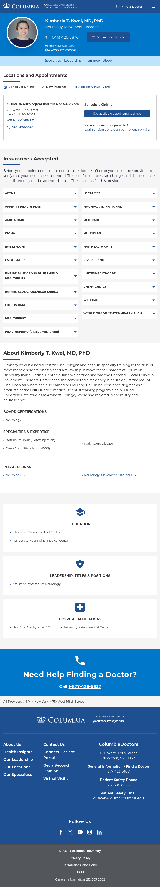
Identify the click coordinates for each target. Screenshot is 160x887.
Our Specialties (17, 775)
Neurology (13, 475)
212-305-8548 (119, 785)
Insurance (92, 61)
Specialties (52, 61)
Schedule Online (108, 37)
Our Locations (16, 767)
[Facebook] (61, 832)
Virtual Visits (55, 779)
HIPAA (80, 872)
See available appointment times (117, 113)
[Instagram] (89, 832)
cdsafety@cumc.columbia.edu (118, 798)
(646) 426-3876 (65, 37)
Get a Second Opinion (56, 768)
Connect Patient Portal (59, 755)
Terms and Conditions (80, 865)
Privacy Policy (80, 858)
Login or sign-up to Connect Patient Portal (115, 129)
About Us (12, 745)
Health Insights (17, 752)
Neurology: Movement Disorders (108, 475)
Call (80, 686)
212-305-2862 (95, 879)
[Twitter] (70, 832)
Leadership (72, 61)
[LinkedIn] (99, 832)
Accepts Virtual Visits (94, 87)
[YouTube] (80, 832)
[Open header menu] (153, 6)
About (107, 61)
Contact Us (54, 745)
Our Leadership (18, 760)
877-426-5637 (119, 771)
